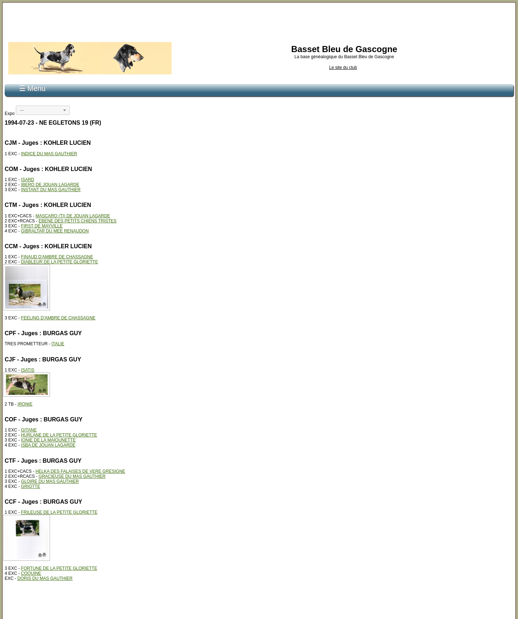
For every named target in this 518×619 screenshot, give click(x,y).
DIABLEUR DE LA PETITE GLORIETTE (59, 261)
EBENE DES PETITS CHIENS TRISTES (77, 220)
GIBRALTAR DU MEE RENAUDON (54, 231)
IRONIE (25, 404)
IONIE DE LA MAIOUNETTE (48, 440)
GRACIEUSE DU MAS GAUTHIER (71, 476)
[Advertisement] (259, 21)
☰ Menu (32, 88)
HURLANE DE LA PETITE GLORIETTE (59, 435)
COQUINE (31, 573)
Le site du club (343, 67)
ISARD (27, 179)
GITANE (29, 430)
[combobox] (43, 110)
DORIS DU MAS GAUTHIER (44, 578)
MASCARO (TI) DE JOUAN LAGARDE (73, 215)
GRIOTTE (30, 486)
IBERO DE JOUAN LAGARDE (50, 184)
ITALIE (57, 343)
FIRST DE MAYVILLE (42, 225)
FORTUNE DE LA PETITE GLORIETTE (59, 568)
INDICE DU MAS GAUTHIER (49, 153)
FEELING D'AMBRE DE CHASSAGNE (58, 317)
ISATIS (27, 370)
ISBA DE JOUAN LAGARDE (48, 445)
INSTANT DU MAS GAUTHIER (51, 189)
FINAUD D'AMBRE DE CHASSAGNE (57, 256)
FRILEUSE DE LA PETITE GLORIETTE (59, 512)
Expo (9, 113)
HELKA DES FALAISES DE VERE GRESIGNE (80, 471)
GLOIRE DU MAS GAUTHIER (50, 481)
